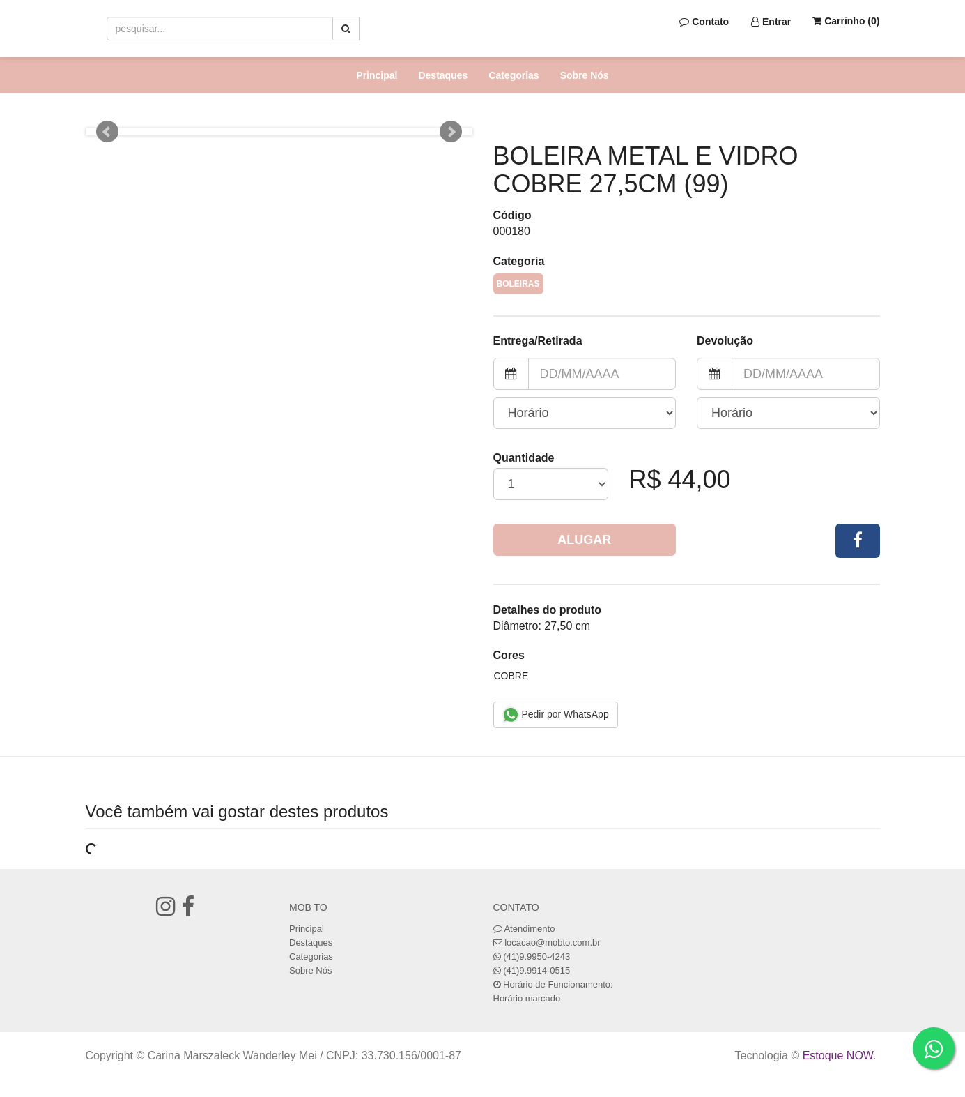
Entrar (771, 21)
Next (451, 132)
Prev (107, 132)
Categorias (513, 75)
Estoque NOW (838, 1055)
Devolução (725, 341)
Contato (704, 21)
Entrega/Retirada (537, 341)
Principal (376, 75)
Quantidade (524, 458)
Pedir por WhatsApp (555, 714)
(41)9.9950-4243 (536, 956)
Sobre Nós (584, 75)
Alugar (584, 540)
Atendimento (524, 928)
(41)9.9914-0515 (536, 970)
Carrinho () (845, 21)
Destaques (443, 75)
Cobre (511, 675)
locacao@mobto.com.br (552, 942)
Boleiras (518, 284)
